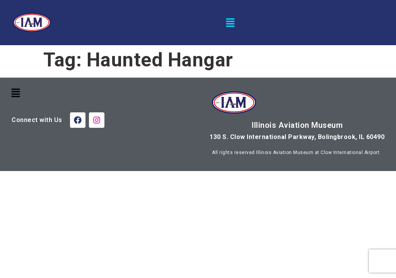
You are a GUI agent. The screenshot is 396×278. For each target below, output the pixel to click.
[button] (230, 22)
